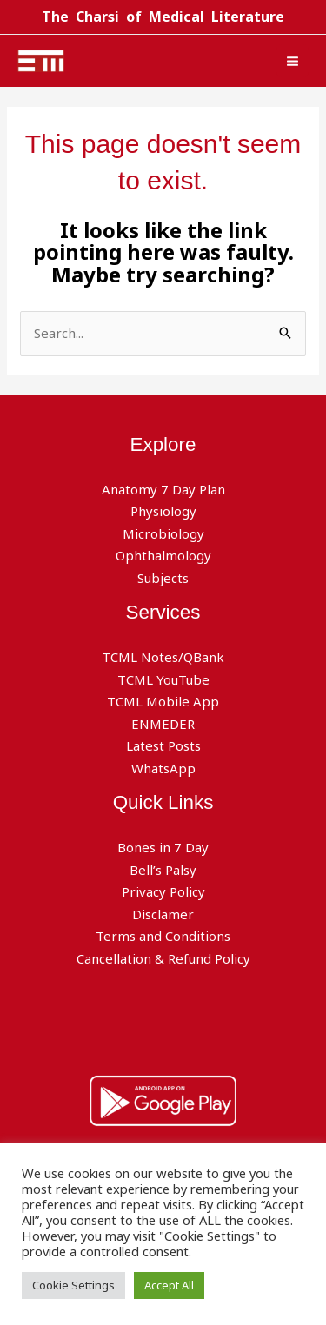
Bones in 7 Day (163, 847)
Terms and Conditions (163, 935)
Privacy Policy (163, 891)
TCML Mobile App (163, 701)
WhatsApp (163, 768)
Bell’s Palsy (163, 869)
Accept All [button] (169, 1285)
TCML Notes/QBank (163, 657)
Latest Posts (163, 745)
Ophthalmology (163, 555)
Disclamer (163, 914)
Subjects (163, 577)
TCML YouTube (163, 679)
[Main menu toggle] (292, 60)
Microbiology (163, 533)
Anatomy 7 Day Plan (163, 489)
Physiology (163, 511)
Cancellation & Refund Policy (163, 958)
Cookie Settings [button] (73, 1285)
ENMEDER (163, 723)
